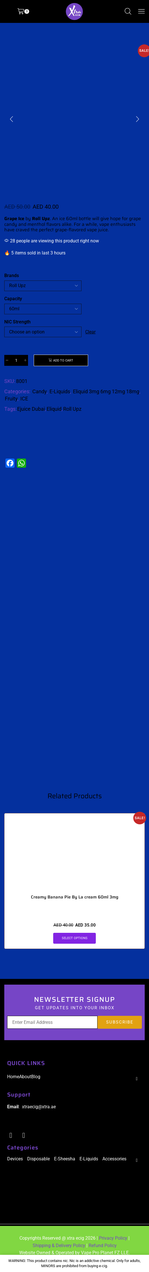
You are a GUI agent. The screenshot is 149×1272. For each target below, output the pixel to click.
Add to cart (63, 361)
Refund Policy (103, 1252)
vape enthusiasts (117, 224)
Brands (11, 275)
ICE (24, 399)
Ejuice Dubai (31, 409)
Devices (15, 1165)
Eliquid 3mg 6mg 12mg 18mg (106, 392)
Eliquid (54, 409)
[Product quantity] (16, 360)
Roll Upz (72, 409)
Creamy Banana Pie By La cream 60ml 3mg (74, 903)
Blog (35, 1083)
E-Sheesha (64, 1165)
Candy (39, 392)
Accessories (114, 1165)
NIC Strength (17, 322)
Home (13, 1083)
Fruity (11, 399)
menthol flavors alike (49, 224)
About (25, 1083)
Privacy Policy (113, 1245)
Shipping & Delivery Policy (59, 1252)
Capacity (13, 298)
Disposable (38, 1165)
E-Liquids (59, 392)
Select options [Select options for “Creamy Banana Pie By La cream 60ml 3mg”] (74, 945)
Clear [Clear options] (91, 332)
